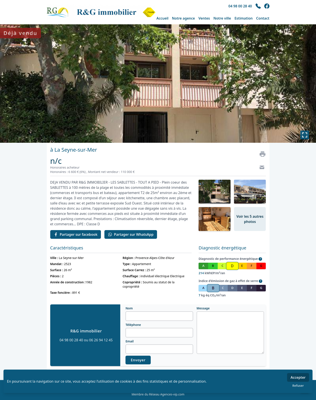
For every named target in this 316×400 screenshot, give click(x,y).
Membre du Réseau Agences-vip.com (158, 394)
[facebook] (266, 6)
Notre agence (183, 18)
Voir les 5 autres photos (249, 219)
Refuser (298, 385)
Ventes (204, 18)
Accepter (298, 377)
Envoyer (138, 360)
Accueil (162, 18)
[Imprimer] (261, 154)
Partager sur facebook (76, 234)
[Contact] (261, 167)
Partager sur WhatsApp (131, 234)
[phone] (258, 6)
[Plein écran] (304, 135)
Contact (262, 18)
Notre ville (222, 18)
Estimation (243, 18)
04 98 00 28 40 (240, 6)
